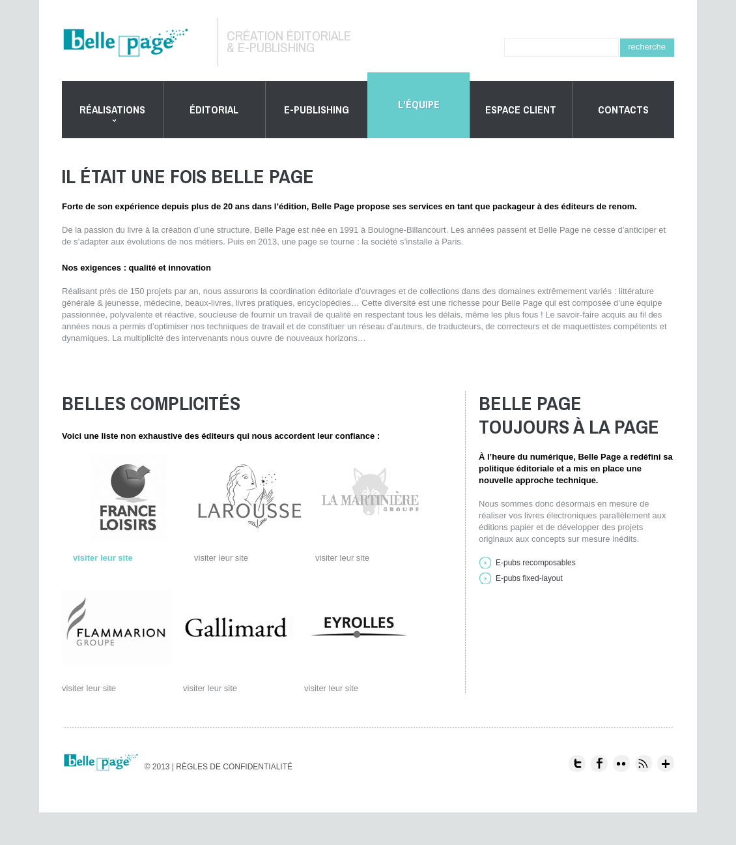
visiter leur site (103, 558)
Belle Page (135, 43)
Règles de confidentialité (234, 766)
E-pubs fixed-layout (529, 578)
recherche (647, 47)
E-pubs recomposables (536, 562)
